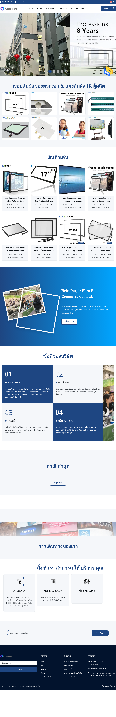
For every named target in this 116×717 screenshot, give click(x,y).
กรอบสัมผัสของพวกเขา (72, 661)
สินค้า (39, 9)
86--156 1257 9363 (97, 661)
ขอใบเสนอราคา (77, 9)
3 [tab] (58, 71)
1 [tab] (49, 71)
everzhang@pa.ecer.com (23, 2)
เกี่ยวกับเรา (50, 9)
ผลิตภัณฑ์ (44, 669)
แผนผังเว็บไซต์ (46, 677)
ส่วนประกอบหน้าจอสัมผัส (73, 673)
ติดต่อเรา (63, 9)
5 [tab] (66, 71)
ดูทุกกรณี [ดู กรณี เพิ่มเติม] (58, 483)
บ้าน (31, 9)
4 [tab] (62, 71)
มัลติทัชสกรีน (68, 669)
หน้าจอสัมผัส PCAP (70, 677)
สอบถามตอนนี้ (109, 8)
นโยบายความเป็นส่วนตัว (108, 686)
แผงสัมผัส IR (68, 665)
